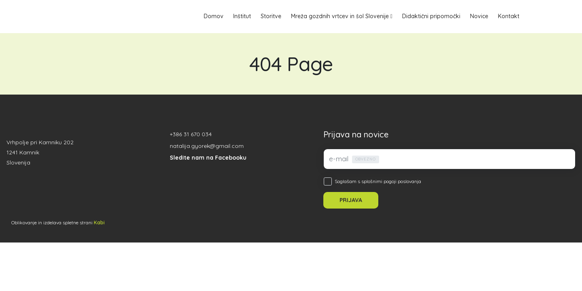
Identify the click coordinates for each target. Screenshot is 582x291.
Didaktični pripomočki (431, 16)
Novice (479, 16)
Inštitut (242, 16)
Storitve (271, 16)
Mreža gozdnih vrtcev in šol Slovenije (340, 16)
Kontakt (508, 16)
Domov (214, 16)
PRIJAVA (351, 200)
